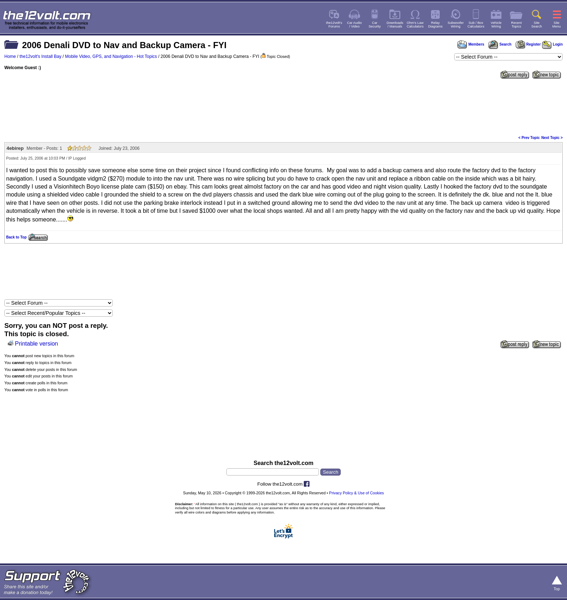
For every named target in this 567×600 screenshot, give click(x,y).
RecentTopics (516, 24)
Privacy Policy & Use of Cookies (356, 493)
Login (552, 44)
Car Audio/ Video (354, 24)
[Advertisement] (283, 106)
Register (528, 44)
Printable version (36, 344)
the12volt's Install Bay (40, 56)
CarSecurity (374, 24)
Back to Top (16, 237)
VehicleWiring (496, 24)
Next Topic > (552, 138)
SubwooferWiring (456, 24)
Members (470, 44)
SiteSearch (536, 24)
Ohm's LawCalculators (415, 24)
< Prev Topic (529, 138)
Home (10, 56)
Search (499, 44)
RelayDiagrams (435, 24)
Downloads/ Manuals (395, 24)
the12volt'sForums (334, 24)
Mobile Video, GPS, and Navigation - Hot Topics (111, 56)
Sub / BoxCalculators (476, 24)
